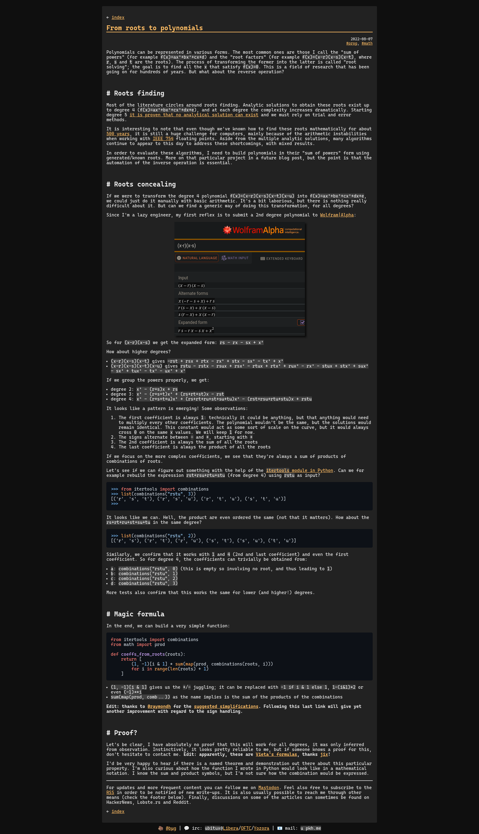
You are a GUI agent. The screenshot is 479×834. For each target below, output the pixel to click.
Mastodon (268, 787)
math (368, 43)
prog (353, 43)
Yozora (261, 828)
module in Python (299, 470)
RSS (110, 792)
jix (324, 754)
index (118, 17)
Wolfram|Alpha (337, 214)
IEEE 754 (163, 138)
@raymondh (159, 706)
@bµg (171, 828)
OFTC (246, 828)
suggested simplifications (226, 706)
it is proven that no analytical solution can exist (194, 114)
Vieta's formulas (276, 754)
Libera (231, 828)
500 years (118, 133)
